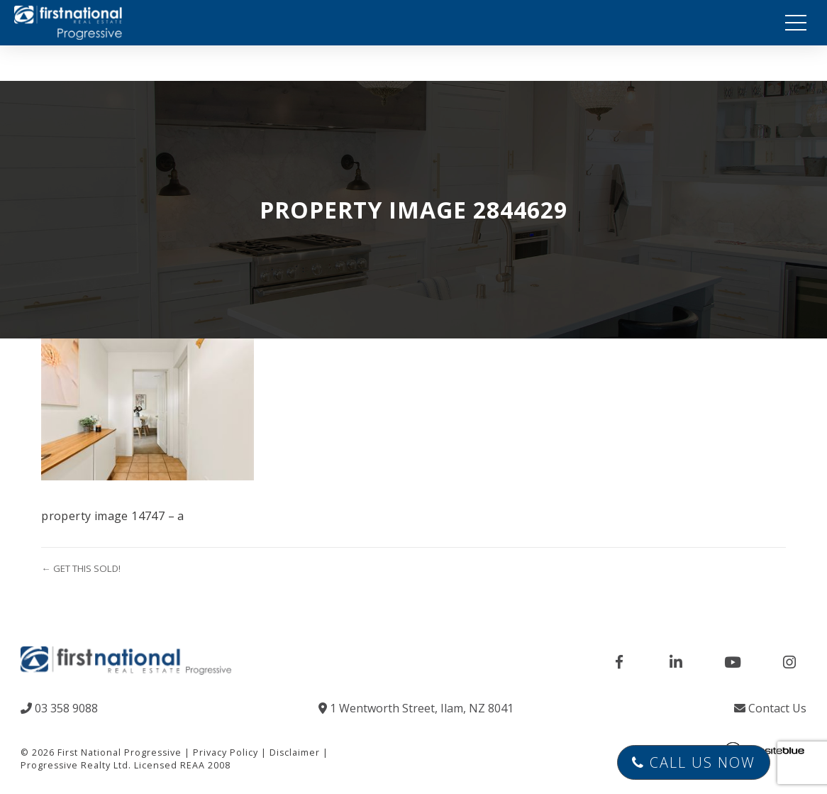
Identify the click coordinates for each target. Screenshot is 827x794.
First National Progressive (119, 752)
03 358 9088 (59, 708)
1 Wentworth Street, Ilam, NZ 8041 (416, 708)
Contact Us (770, 708)
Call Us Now (693, 762)
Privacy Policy (225, 752)
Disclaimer (295, 752)
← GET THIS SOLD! (80, 568)
